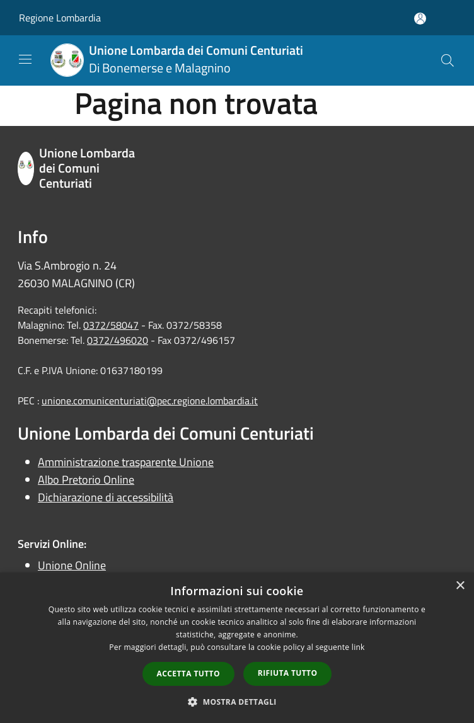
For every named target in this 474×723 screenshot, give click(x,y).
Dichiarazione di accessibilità (105, 497)
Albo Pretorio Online (86, 479)
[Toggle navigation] (25, 59)
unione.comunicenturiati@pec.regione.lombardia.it (150, 400)
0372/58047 (111, 325)
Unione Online (72, 565)
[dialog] (237, 647)
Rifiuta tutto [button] (288, 673)
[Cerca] (447, 60)
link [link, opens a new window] (358, 647)
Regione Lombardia (60, 17)
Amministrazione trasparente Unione (126, 461)
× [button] (460, 586)
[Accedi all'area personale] (420, 18)
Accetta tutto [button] (188, 673)
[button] (237, 701)
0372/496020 (117, 340)
